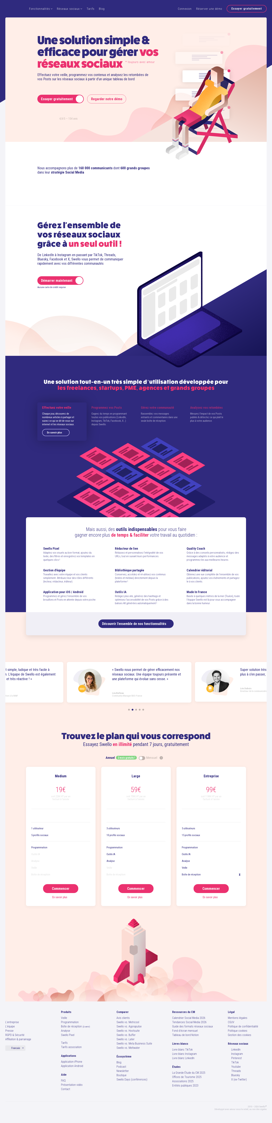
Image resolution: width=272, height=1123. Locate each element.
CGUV (231, 1022)
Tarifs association (71, 1047)
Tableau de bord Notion (185, 1035)
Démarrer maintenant (62, 280)
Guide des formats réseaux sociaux (192, 1026)
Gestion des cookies (239, 1035)
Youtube (234, 1066)
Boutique (121, 1075)
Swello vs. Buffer (126, 1035)
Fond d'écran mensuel (185, 1030)
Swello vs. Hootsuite (128, 1030)
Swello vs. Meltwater (128, 1047)
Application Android (72, 1066)
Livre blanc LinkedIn (183, 1058)
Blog (102, 9)
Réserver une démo (209, 9)
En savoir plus (57, 432)
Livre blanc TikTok (182, 1049)
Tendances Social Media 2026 (189, 1022)
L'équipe (10, 1026)
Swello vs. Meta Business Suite (134, 1043)
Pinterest (235, 1058)
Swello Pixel (67, 1035)
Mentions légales (237, 1018)
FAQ (63, 1080)
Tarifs (90, 9)
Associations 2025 (183, 1081)
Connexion (185, 9)
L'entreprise (12, 1022)
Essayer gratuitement (246, 8)
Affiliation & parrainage (18, 1039)
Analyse (65, 1030)
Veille (64, 1018)
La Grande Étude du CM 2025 (188, 1072)
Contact (65, 1089)
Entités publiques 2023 (185, 1085)
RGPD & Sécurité (14, 1035)
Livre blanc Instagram (184, 1054)
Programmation (70, 1022)
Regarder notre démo (106, 99)
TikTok (233, 1062)
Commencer (60, 888)
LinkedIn (234, 1049)
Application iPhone (71, 1061)
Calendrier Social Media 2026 (188, 1018)
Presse (9, 1030)
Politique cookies (237, 1030)
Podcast (121, 1066)
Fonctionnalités (40, 9)
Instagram (235, 1054)
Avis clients (123, 1018)
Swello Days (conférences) (132, 1079)
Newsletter (123, 1071)
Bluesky (234, 1075)
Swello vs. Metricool (128, 1022)
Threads (234, 1071)
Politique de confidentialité (243, 1026)
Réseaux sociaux (69, 9)
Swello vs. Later (125, 1039)
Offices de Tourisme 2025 (187, 1077)
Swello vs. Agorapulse (129, 1026)
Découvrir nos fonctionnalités (136, 624)
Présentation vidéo (72, 1085)
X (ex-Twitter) (237, 1079)
